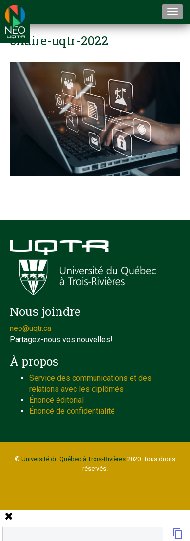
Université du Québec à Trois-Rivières (73, 459)
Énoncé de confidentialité (72, 411)
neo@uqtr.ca (30, 328)
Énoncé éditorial (56, 400)
